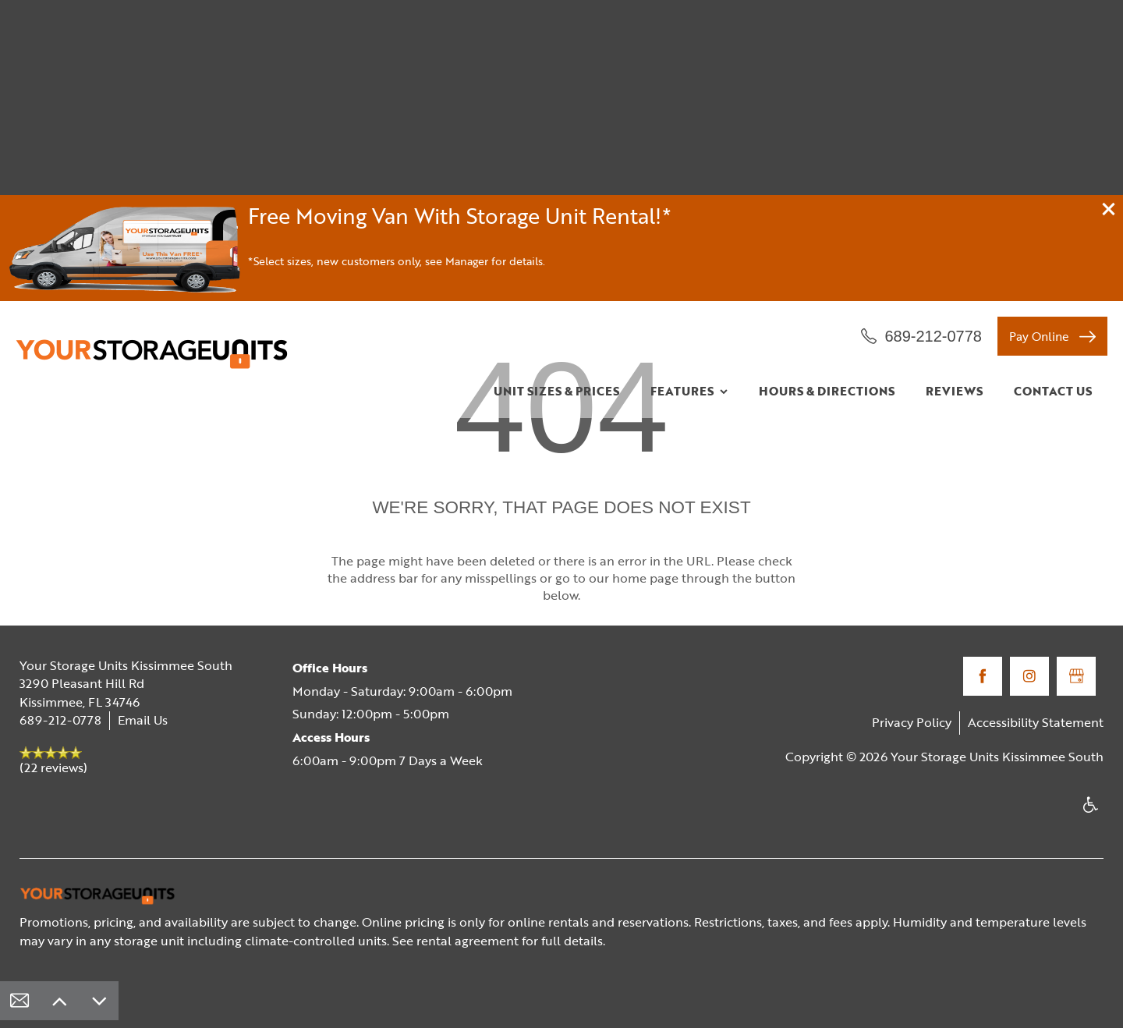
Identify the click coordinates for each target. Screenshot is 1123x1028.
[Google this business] (1076, 676)
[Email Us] (19, 1000)
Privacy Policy (911, 722)
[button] (1109, 209)
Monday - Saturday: (349, 691)
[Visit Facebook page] (982, 676)
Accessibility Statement (1036, 722)
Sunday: (315, 713)
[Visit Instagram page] (1029, 676)
